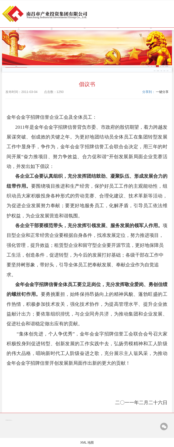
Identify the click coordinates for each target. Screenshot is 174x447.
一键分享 (162, 92)
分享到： (148, 92)
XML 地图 (87, 442)
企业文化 (18, 29)
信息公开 (52, 29)
